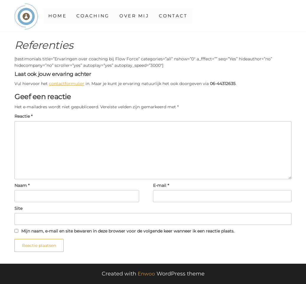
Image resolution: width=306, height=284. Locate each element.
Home (58, 16)
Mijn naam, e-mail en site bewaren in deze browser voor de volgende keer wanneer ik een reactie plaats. (127, 231)
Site (18, 208)
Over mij (140, 16)
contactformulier (66, 83)
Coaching (95, 16)
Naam (21, 185)
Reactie (23, 116)
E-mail (161, 185)
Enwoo (146, 273)
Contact (182, 16)
